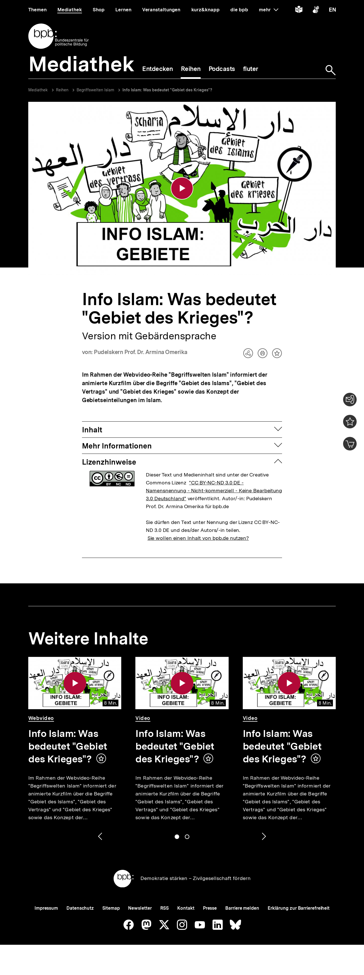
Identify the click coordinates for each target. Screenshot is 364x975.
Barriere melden (242, 908)
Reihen (62, 90)
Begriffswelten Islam (95, 90)
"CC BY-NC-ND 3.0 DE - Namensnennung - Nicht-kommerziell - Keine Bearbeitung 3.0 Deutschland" (214, 490)
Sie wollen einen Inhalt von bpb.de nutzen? (198, 538)
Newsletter (139, 908)
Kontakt (185, 908)
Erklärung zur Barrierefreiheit (299, 908)
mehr (268, 9)
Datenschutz (80, 908)
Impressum (46, 908)
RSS (164, 908)
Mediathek (38, 90)
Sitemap (111, 908)
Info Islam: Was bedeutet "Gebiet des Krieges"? (167, 90)
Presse (210, 908)
